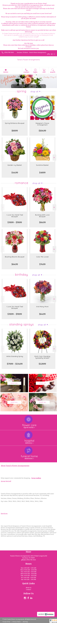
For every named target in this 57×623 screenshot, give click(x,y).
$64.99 (14, 264)
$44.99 (14, 172)
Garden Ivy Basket (15, 165)
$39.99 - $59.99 (14, 222)
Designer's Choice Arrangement (42, 124)
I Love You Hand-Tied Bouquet (14, 216)
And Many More (42, 307)
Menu (5, 72)
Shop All (34, 91)
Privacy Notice (16, 622)
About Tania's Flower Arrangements (15, 466)
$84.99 (42, 222)
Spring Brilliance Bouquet (14, 123)
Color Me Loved (42, 257)
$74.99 (42, 264)
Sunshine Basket (42, 165)
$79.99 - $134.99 (15, 364)
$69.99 (15, 130)
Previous (2, 116)
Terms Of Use (6, 622)
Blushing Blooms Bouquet (14, 257)
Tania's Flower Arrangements (28, 60)
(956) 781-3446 (9, 52)
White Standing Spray (14, 356)
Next (54, 116)
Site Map (25, 622)
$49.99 (42, 172)
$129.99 (42, 364)
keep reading (36, 478)
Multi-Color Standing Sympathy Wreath (42, 357)
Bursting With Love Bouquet (42, 216)
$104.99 (42, 130)
